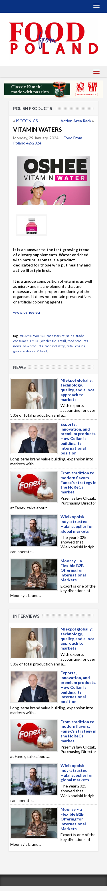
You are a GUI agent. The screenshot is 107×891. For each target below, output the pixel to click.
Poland (42, 351)
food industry (55, 346)
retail (62, 341)
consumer (20, 341)
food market (55, 336)
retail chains (75, 346)
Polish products (32, 108)
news (17, 346)
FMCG (34, 341)
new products (33, 346)
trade (80, 336)
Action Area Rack (75, 120)
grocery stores (24, 351)
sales (70, 336)
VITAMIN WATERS (32, 336)
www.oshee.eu (26, 312)
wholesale (48, 341)
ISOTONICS (27, 120)
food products (78, 341)
